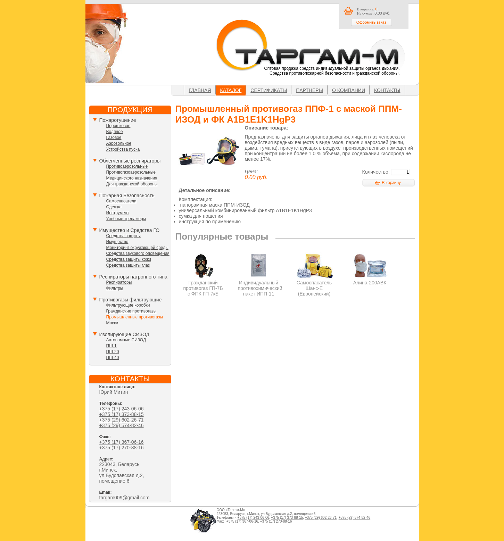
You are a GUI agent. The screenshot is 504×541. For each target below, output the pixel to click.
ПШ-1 (111, 345)
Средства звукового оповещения (138, 253)
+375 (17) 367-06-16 (121, 442)
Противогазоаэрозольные (131, 172)
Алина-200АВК (370, 279)
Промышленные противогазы (134, 317)
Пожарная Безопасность (127, 195)
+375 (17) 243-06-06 (121, 408)
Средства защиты (123, 235)
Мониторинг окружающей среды (137, 247)
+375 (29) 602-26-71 (121, 420)
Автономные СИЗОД (126, 340)
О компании (348, 90)
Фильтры (114, 288)
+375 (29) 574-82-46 (121, 425)
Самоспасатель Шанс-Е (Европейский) (314, 285)
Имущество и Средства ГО (129, 230)
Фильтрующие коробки (128, 305)
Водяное (114, 131)
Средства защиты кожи (128, 259)
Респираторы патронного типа (133, 277)
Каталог (231, 90)
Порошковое (118, 125)
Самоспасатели (121, 201)
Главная (200, 90)
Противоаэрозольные (127, 166)
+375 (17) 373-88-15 (121, 414)
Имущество (117, 241)
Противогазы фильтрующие (130, 299)
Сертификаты (268, 90)
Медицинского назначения (131, 178)
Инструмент (117, 212)
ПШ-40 (112, 357)
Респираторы (119, 282)
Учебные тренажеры (126, 218)
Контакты (387, 90)
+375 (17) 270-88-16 (121, 447)
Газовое (114, 137)
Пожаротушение (117, 120)
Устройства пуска (123, 149)
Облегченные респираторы (130, 161)
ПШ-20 (112, 351)
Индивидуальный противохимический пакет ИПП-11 (260, 285)
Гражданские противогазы (131, 311)
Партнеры (309, 90)
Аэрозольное (119, 143)
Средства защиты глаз (128, 265)
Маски (112, 323)
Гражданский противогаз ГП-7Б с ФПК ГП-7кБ (203, 285)
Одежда (114, 207)
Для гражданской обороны (132, 184)
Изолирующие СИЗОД (124, 334)
